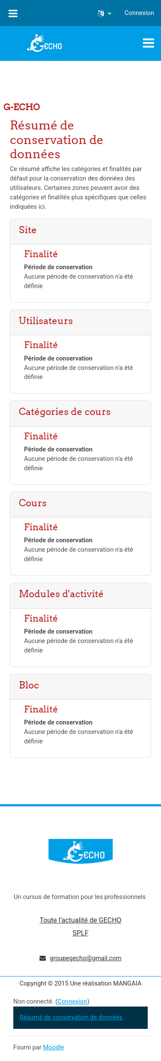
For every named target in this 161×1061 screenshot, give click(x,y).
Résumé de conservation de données (71, 1017)
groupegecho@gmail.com (86, 958)
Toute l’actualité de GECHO (80, 920)
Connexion (139, 13)
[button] (104, 13)
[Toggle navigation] (149, 42)
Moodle (53, 1047)
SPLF (80, 933)
